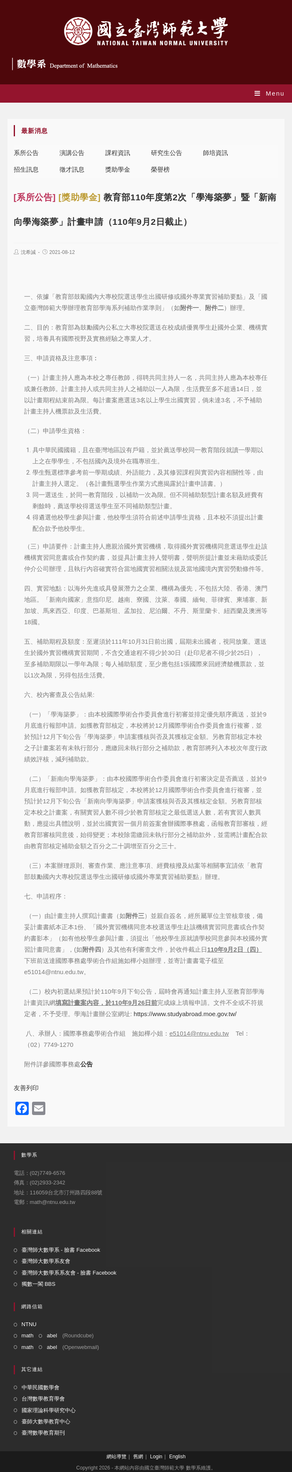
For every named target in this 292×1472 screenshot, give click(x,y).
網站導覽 (116, 1457)
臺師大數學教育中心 (46, 1421)
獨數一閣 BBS (39, 1284)
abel (52, 1335)
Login (156, 1457)
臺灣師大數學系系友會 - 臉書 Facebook (69, 1273)
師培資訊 (215, 152)
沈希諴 (28, 252)
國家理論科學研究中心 (49, 1410)
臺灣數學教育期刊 (43, 1433)
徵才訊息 (71, 169)
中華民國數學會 (40, 1387)
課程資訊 (117, 152)
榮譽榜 (160, 169)
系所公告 (26, 152)
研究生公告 (166, 152)
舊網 (138, 1457)
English (177, 1457)
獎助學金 (117, 169)
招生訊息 (26, 169)
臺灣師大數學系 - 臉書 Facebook (61, 1250)
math (28, 1335)
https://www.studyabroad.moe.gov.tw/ (185, 1013)
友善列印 (26, 1087)
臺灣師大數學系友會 (46, 1261)
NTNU (29, 1324)
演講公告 (71, 152)
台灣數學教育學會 (43, 1399)
